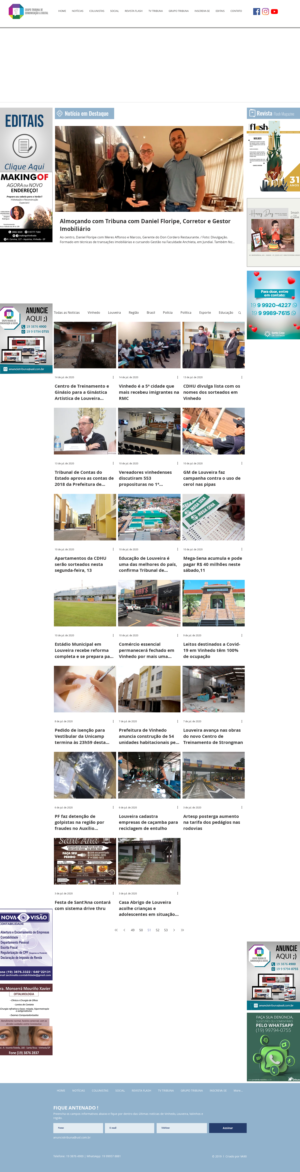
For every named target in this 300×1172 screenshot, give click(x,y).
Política (186, 312)
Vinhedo (94, 312)
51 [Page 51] (149, 930)
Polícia (168, 312)
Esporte (205, 312)
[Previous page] (124, 930)
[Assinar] (228, 1128)
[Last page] (182, 930)
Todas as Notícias (67, 312)
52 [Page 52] (157, 930)
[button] (240, 313)
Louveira (114, 312)
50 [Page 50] (141, 930)
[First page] (116, 930)
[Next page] (174, 930)
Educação (226, 312)
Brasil (151, 312)
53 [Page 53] (166, 930)
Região (134, 312)
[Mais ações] (114, 377)
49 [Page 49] (132, 930)
